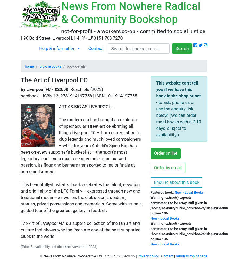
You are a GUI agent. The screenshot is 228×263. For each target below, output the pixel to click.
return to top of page (191, 256)
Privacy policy (148, 256)
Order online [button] (165, 153)
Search (182, 48)
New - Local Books (189, 192)
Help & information (57, 48)
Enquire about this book (177, 182)
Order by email (168, 167)
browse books (50, 66)
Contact (96, 48)
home (29, 66)
